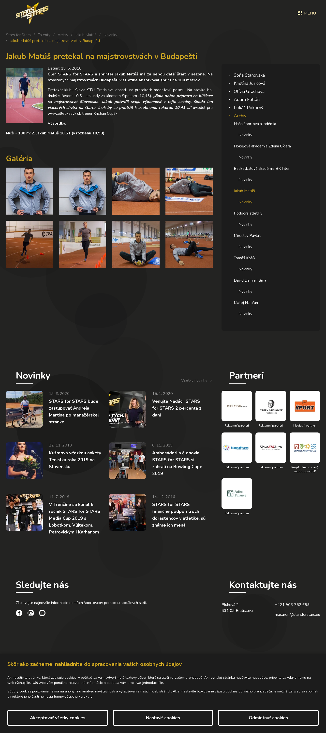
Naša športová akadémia (255, 124)
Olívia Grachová (249, 91)
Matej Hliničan (246, 302)
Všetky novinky (194, 380)
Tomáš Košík (244, 258)
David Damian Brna (250, 280)
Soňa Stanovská (249, 75)
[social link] (19, 613)
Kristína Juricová (249, 83)
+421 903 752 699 (292, 604)
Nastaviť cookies (163, 718)
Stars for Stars (18, 35)
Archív (63, 35)
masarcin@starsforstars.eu (297, 614)
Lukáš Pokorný (248, 108)
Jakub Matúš (85, 35)
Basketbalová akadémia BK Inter (262, 168)
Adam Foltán (247, 99)
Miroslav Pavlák (247, 235)
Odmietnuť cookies (268, 718)
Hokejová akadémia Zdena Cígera (262, 146)
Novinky (110, 35)
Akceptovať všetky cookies (57, 718)
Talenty (44, 35)
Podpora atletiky (248, 213)
